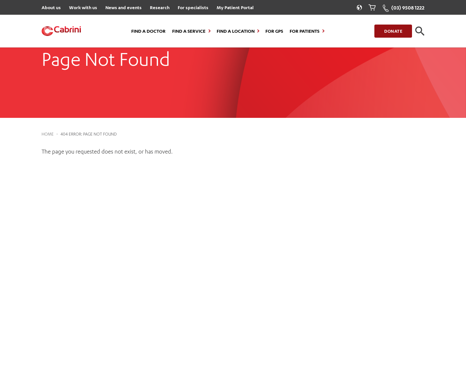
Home (48, 134)
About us (51, 7)
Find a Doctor (148, 31)
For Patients (304, 31)
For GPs (274, 31)
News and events (123, 7)
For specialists (193, 7)
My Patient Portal (235, 7)
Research (160, 7)
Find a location (236, 31)
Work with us (83, 7)
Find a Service (189, 31)
